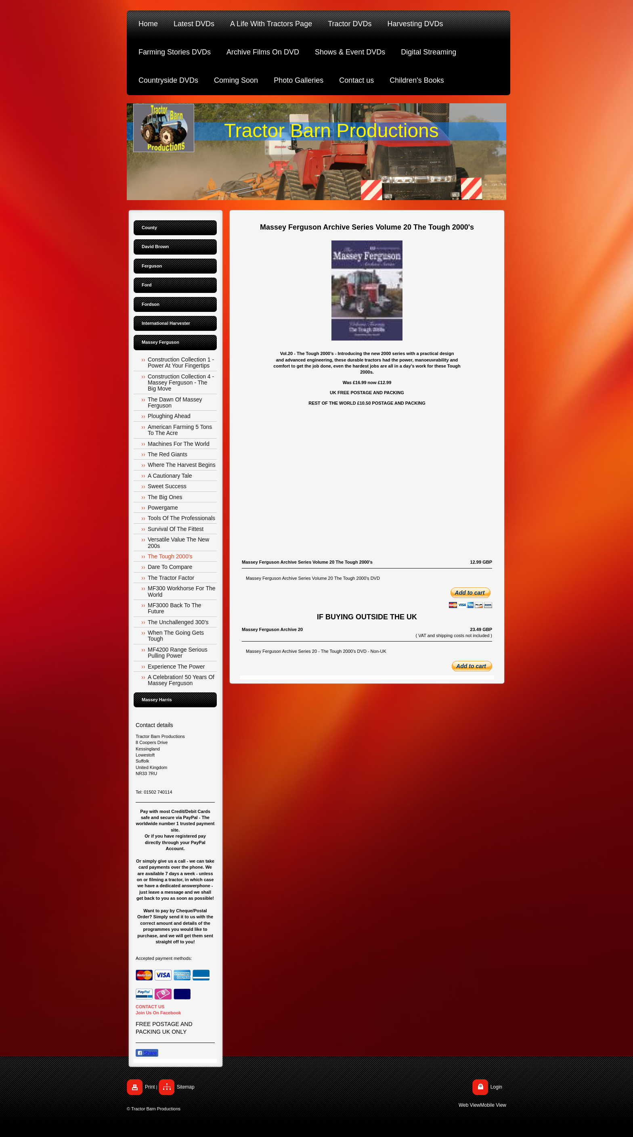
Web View (469, 1105)
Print (150, 1087)
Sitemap (186, 1087)
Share (147, 1053)
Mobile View (493, 1105)
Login (496, 1087)
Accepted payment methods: (164, 958)
